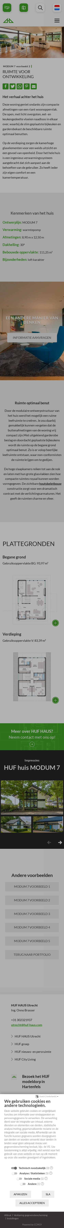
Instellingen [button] (13, 1218)
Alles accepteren (32, 1202)
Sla (48, 1194)
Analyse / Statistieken (32, 1173)
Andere (32, 1183)
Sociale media (32, 1178)
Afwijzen (20, 1194)
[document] (32, 1131)
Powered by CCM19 (32, 1224)
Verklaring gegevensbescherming (30, 1215)
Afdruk (7, 1215)
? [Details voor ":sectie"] (51, 1167)
